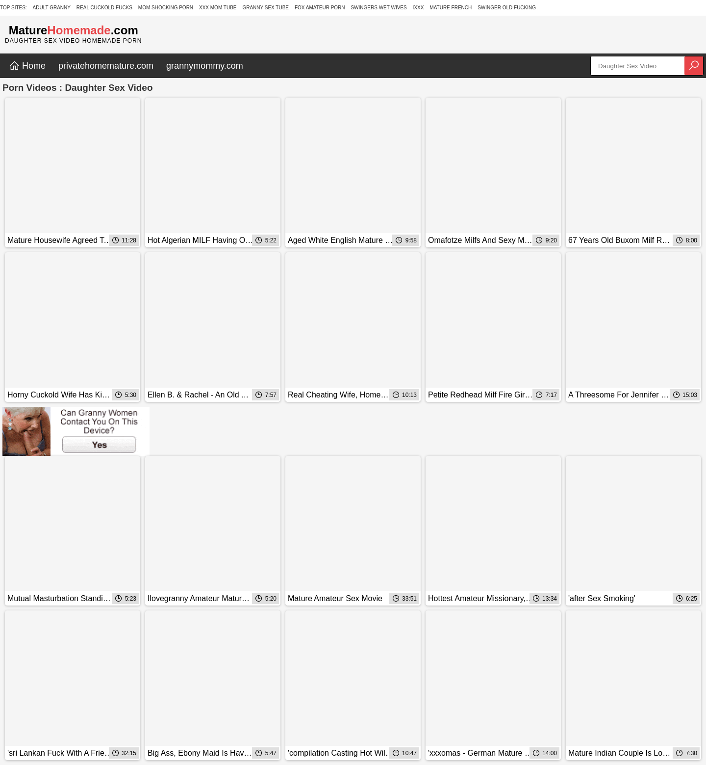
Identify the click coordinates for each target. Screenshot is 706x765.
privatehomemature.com (105, 66)
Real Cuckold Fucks (104, 7)
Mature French (450, 7)
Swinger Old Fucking (507, 7)
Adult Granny (52, 7)
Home (27, 65)
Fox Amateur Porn (320, 7)
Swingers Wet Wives (378, 7)
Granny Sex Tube (265, 7)
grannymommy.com (204, 66)
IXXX (418, 7)
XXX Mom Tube (218, 7)
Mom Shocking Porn (165, 7)
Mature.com (73, 30)
